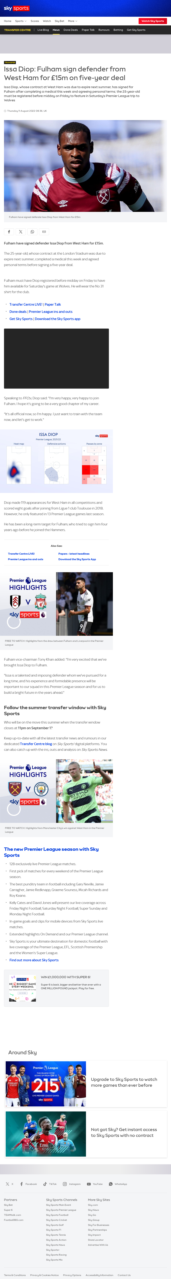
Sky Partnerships (97, 1230)
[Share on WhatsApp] (32, 231)
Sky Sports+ (52, 1250)
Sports (21, 21)
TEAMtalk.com (12, 1215)
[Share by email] (44, 231)
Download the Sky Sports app (57, 319)
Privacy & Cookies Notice (44, 1275)
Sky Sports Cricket (56, 1220)
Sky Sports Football (57, 1215)
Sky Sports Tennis (56, 1235)
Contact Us (124, 1275)
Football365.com (13, 1220)
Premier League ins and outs (50, 312)
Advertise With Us (98, 1245)
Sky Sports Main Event (58, 1205)
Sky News (93, 1210)
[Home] (17, 8)
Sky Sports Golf (55, 1225)
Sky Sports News (55, 1245)
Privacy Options (72, 1275)
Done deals (18, 312)
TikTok (49, 1184)
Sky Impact (94, 1235)
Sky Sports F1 (53, 1230)
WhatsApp (117, 1184)
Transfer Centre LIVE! (26, 304)
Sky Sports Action (56, 1240)
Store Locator (96, 1240)
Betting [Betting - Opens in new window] (118, 30)
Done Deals (71, 30)
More (73, 21)
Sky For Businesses (98, 1225)
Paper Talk (88, 30)
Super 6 (8, 1210)
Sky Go (92, 1215)
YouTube (94, 1184)
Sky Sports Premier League (61, 1210)
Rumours (104, 30)
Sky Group (94, 1220)
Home (7, 21)
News (56, 30)
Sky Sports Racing (56, 1255)
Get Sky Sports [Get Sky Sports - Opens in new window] (136, 30)
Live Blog (43, 30)
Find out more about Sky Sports (34, 960)
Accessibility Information (99, 1275)
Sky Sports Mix (54, 1260)
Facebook (27, 1184)
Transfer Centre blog (36, 744)
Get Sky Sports (21, 319)
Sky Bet (59, 21)
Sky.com (93, 1205)
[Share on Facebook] (9, 231)
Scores (35, 21)
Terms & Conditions (15, 1275)
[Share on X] (21, 231)
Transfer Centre (17, 30)
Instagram (71, 1184)
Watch (47, 21)
